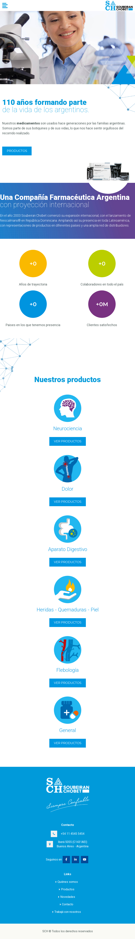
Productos (17, 151)
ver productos (67, 441)
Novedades (66, 897)
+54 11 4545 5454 (72, 833)
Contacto (66, 904)
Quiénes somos (67, 882)
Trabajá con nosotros (66, 912)
